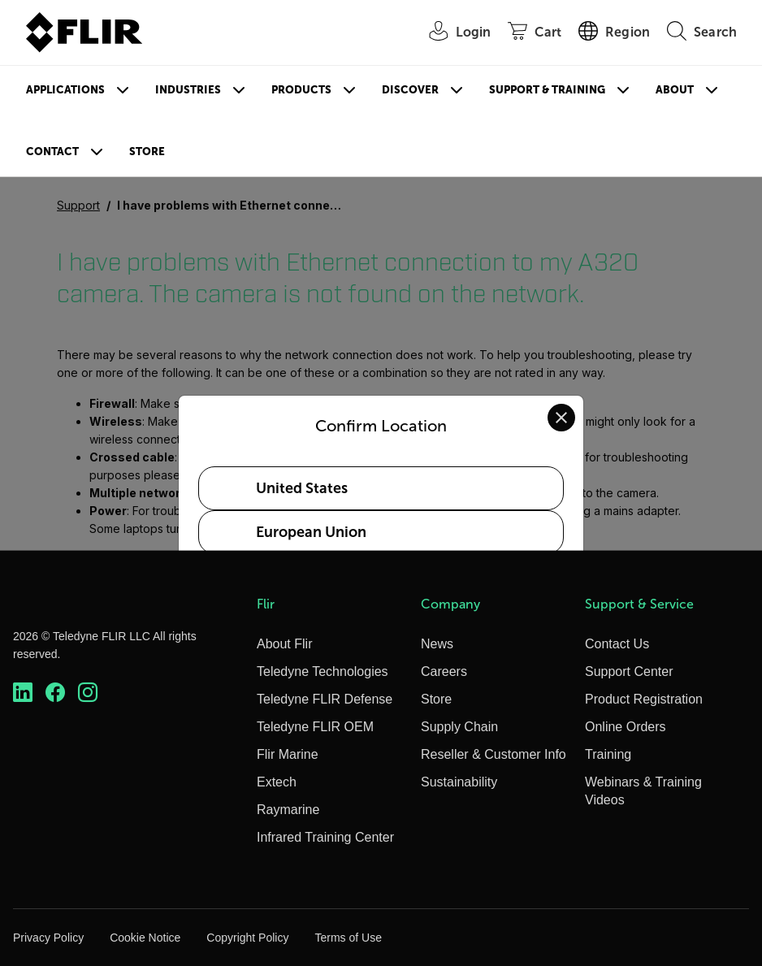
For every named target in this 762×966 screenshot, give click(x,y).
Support (78, 205)
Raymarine (288, 810)
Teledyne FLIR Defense (324, 699)
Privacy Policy (48, 937)
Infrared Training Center (325, 837)
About (675, 90)
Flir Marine (287, 754)
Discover (410, 90)
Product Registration (644, 699)
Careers (444, 671)
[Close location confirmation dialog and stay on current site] (561, 417)
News (437, 644)
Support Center (629, 671)
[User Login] (451, 32)
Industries (188, 90)
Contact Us (617, 644)
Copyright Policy (247, 937)
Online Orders (625, 727)
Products (301, 90)
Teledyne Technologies (322, 671)
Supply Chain (459, 727)
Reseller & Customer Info (493, 754)
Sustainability (459, 782)
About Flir (284, 644)
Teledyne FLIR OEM (315, 727)
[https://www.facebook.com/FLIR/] (55, 692)
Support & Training (547, 90)
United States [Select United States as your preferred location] (302, 488)
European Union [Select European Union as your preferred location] (311, 532)
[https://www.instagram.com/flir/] (87, 692)
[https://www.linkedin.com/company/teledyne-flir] (22, 692)
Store (147, 151)
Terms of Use (347, 937)
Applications (65, 90)
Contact (52, 151)
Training (608, 754)
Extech (277, 782)
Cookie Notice (145, 937)
